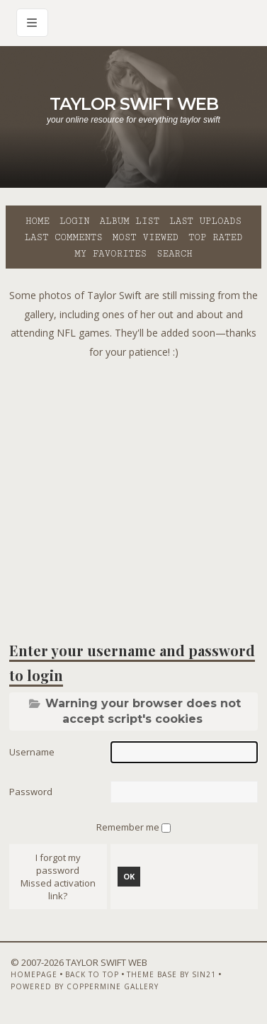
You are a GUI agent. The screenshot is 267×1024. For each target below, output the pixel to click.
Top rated (215, 237)
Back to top (92, 974)
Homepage (34, 974)
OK (129, 876)
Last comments (64, 237)
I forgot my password (58, 864)
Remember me (128, 827)
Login (74, 221)
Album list (129, 221)
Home (37, 221)
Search (175, 253)
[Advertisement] (133, 495)
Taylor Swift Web (134, 104)
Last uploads (205, 221)
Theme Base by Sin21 (171, 974)
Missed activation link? (58, 889)
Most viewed (145, 237)
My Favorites (110, 253)
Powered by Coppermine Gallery (85, 986)
